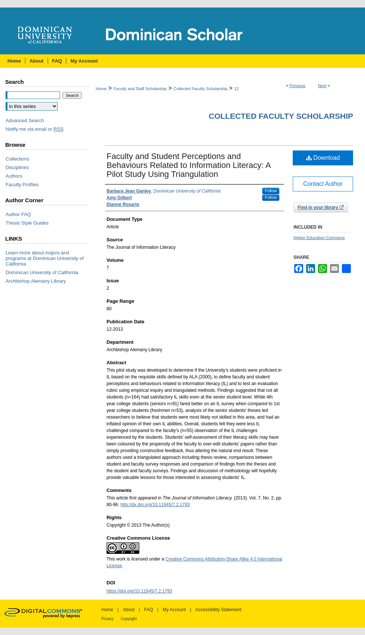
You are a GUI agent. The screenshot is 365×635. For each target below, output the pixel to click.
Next (322, 85)
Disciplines (17, 167)
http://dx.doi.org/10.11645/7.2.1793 (155, 504)
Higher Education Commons (319, 237)
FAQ (148, 609)
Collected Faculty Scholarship (201, 88)
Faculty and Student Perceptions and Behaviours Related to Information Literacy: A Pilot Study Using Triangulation (188, 165)
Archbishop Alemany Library (36, 281)
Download (323, 158)
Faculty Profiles (22, 184)
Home (101, 88)
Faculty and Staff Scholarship (140, 88)
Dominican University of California (42, 272)
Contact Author (323, 184)
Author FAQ (18, 214)
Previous (297, 85)
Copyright (129, 619)
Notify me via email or (34, 129)
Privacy (107, 619)
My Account (174, 609)
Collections (17, 159)
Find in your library (321, 207)
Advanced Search (25, 120)
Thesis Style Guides (27, 223)
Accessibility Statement (218, 609)
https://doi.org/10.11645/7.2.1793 (139, 591)
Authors (14, 176)
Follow (271, 190)
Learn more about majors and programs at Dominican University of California (45, 258)
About (128, 609)
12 (236, 88)
